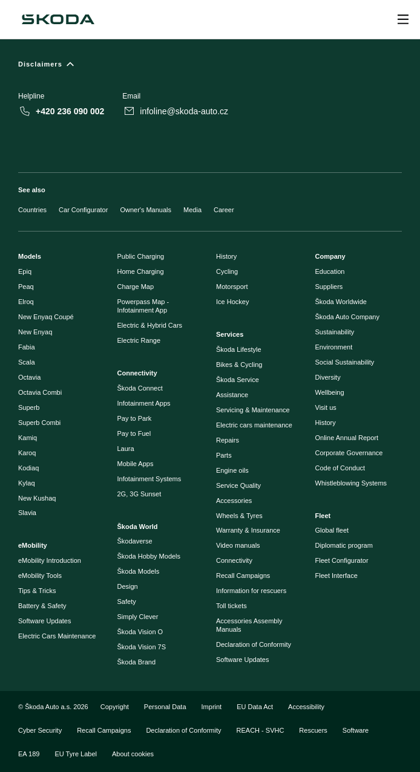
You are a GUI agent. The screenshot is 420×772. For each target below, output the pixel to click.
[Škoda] (58, 19)
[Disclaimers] (210, 67)
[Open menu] (403, 19)
